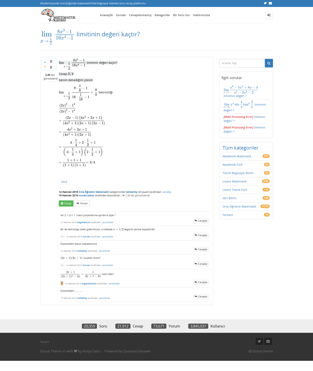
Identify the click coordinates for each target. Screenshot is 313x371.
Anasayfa (106, 15)
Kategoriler (162, 15)
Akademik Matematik (237, 156)
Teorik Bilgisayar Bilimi (238, 173)
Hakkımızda (201, 15)
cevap (67, 203)
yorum (84, 203)
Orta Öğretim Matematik (94, 192)
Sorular (121, 15)
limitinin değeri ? (241, 91)
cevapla (202, 220)
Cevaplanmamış (140, 15)
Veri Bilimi (229, 198)
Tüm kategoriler (240, 147)
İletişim (44, 342)
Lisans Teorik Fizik (235, 190)
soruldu (167, 192)
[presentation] (57, 34)
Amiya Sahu (91, 351)
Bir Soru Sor (181, 15)
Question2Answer (137, 351)
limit (64, 182)
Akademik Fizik (233, 165)
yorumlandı (107, 222)
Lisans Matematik (234, 181)
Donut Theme (50, 351)
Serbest (228, 215)
